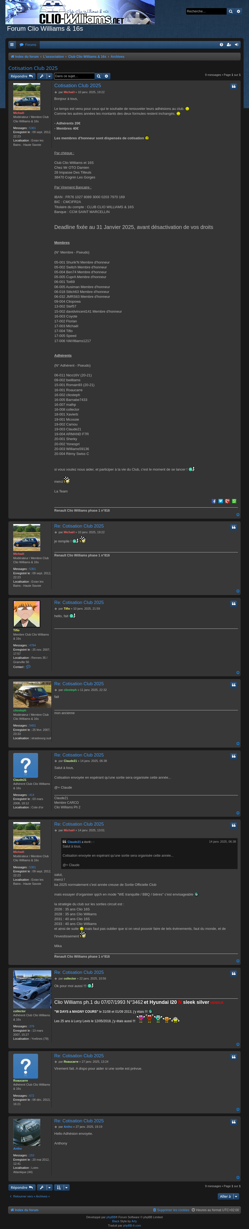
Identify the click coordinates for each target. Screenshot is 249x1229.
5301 (32, 128)
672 (31, 1095)
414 (31, 794)
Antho (17, 1148)
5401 (32, 725)
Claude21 (19, 779)
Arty (134, 1221)
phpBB (110, 1217)
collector (19, 1011)
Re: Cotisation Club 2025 (79, 526)
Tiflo (16, 630)
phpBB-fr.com (132, 1225)
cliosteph (19, 710)
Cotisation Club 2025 (33, 68)
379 (31, 1026)
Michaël (18, 112)
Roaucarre (20, 1080)
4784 (32, 645)
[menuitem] (28, 45)
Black (115, 1221)
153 (31, 1155)
